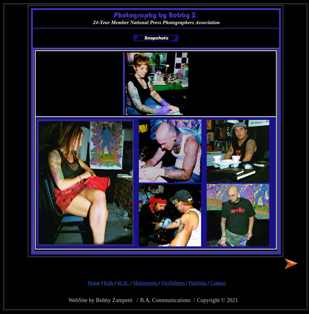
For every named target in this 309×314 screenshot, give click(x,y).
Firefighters (173, 283)
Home (94, 283)
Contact (217, 283)
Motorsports (146, 283)
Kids (109, 283)
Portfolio (198, 283)
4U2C (123, 283)
